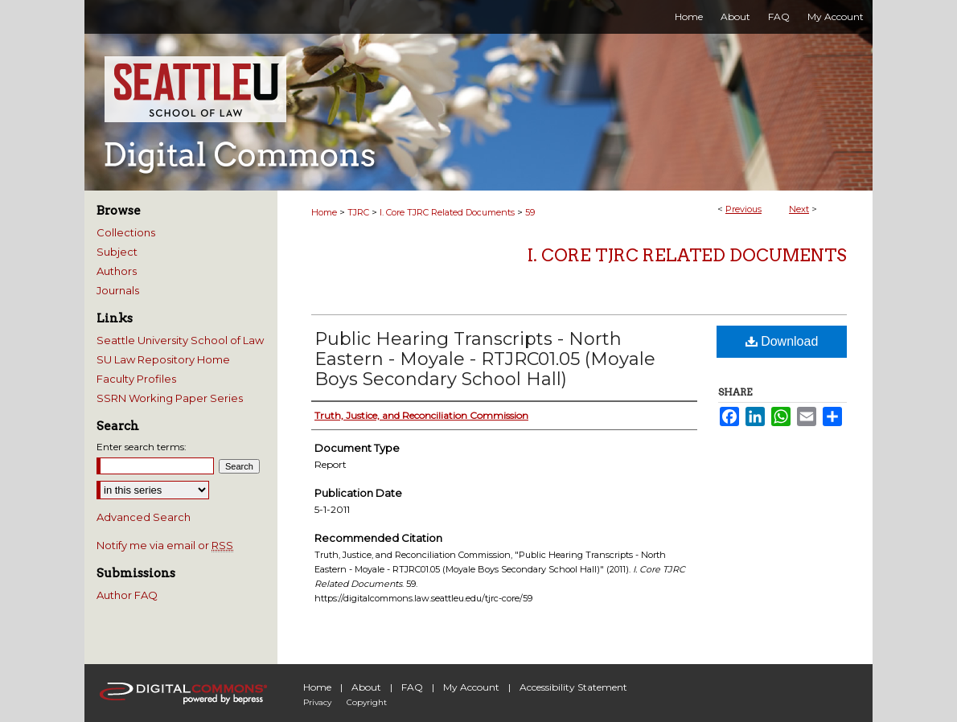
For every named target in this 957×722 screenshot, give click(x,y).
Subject (117, 251)
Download (782, 341)
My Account (471, 687)
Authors (117, 271)
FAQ (412, 687)
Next (799, 209)
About (366, 687)
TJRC (358, 212)
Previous (743, 209)
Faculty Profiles (136, 378)
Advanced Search (144, 517)
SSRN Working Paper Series (170, 398)
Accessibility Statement (573, 687)
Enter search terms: (142, 447)
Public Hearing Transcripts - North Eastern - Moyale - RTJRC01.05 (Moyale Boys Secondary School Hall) (484, 359)
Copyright (367, 702)
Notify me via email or (165, 545)
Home (324, 212)
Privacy (317, 702)
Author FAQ (127, 595)
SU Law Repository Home (163, 359)
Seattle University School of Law (180, 340)
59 (530, 212)
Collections (126, 232)
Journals (118, 290)
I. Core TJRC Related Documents (447, 212)
